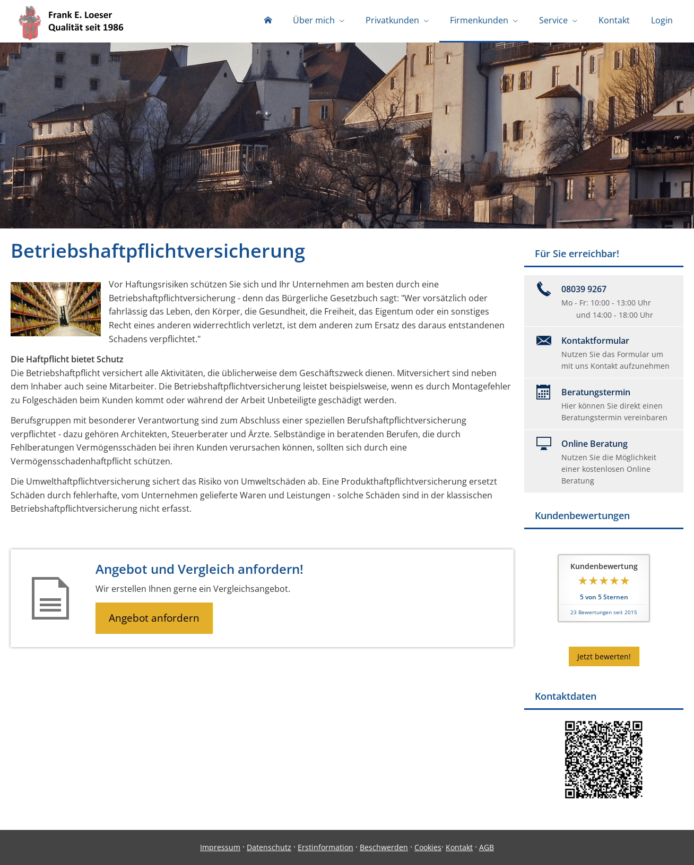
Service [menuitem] (553, 20)
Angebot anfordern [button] (154, 618)
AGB (486, 847)
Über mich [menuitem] (314, 20)
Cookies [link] (427, 847)
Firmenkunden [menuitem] (479, 20)
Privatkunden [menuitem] (392, 20)
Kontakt (459, 847)
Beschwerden (384, 847)
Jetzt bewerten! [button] (604, 656)
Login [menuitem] (662, 20)
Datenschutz (269, 847)
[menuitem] (268, 21)
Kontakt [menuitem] (614, 20)
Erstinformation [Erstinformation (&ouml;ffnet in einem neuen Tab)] (325, 847)
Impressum (220, 847)
